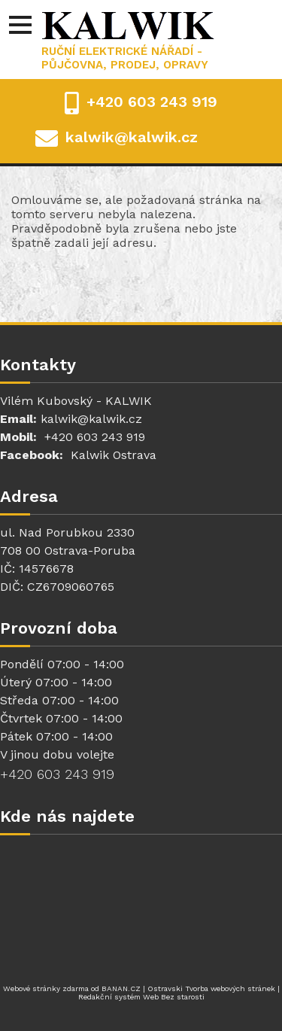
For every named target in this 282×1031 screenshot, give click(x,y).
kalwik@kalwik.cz (131, 137)
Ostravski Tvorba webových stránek (211, 988)
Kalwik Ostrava (113, 455)
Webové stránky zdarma (46, 988)
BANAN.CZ (121, 988)
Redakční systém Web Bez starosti (141, 997)
